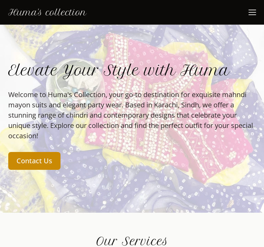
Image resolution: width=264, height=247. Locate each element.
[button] (252, 12)
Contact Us (34, 160)
